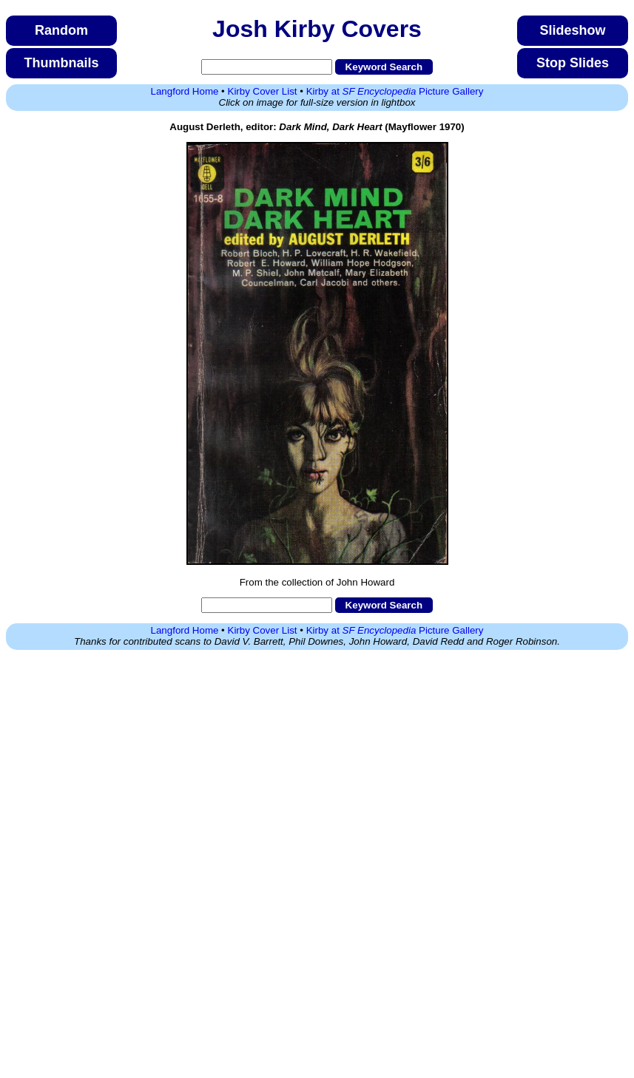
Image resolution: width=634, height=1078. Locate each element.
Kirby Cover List (262, 91)
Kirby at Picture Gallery (395, 91)
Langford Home (185, 91)
